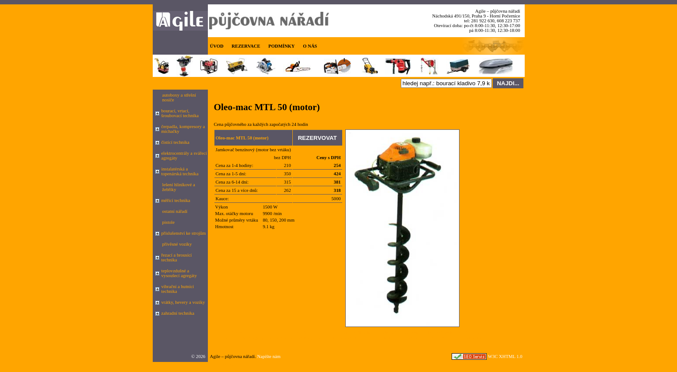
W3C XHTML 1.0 (505, 356)
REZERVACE (246, 46)
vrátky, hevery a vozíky (183, 302)
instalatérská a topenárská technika (180, 171)
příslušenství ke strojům (183, 233)
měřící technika (175, 200)
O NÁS (310, 46)
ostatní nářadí (175, 211)
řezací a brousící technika (176, 257)
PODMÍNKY (281, 46)
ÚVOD (217, 46)
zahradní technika (177, 313)
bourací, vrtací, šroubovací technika (180, 113)
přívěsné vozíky (177, 244)
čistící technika (175, 142)
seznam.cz (239, 364)
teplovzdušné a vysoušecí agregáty (179, 273)
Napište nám (269, 356)
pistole (168, 222)
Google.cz (217, 364)
